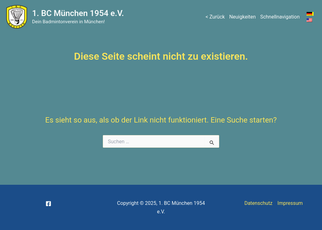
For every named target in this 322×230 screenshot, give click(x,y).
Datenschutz (258, 203)
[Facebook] (48, 203)
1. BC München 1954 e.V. (78, 13)
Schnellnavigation (280, 17)
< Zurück (215, 17)
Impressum (290, 203)
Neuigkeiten (242, 17)
